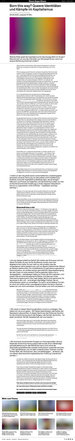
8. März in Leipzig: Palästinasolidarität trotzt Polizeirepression (62, 433)
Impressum (14, 439)
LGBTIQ (34, 392)
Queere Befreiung (42, 392)
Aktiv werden (70, 1)
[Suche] (4, 1)
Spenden (8, 439)
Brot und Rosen (20, 392)
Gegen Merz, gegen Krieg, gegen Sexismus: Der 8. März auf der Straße (9, 433)
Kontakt (4, 439)
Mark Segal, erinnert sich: (24, 305)
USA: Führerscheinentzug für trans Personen (45, 414)
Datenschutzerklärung (23, 439)
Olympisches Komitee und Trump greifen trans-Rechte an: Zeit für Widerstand (10, 415)
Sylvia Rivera (41, 289)
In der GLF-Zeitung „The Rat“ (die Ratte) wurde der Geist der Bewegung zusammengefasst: (37, 336)
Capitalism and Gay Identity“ (28, 100)
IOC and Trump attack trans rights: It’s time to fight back (28, 414)
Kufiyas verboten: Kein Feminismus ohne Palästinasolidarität (26, 433)
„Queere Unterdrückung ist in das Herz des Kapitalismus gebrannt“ (37, 384)
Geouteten (33, 250)
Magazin (64, 1)
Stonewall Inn (22, 244)
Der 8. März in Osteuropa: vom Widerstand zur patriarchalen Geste (45, 433)
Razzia (56, 242)
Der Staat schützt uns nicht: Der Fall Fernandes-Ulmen (64, 414)
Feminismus (28, 392)
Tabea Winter (24, 13)
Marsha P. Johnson (30, 289)
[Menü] (2, 1)
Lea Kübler (14, 13)
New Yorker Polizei (52, 246)
